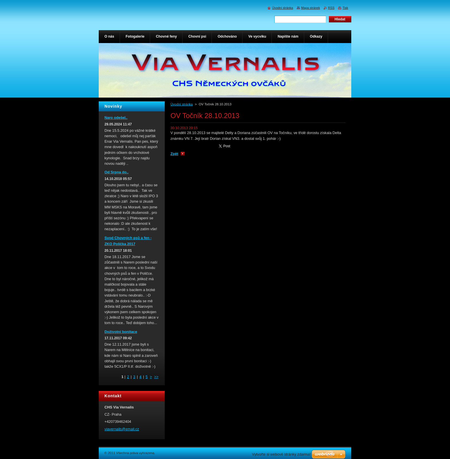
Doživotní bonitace (120, 332)
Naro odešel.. (115, 117)
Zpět (174, 154)
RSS (331, 7)
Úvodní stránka (181, 104)
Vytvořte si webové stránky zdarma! (281, 454)
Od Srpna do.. (116, 172)
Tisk (345, 7)
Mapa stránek (310, 7)
